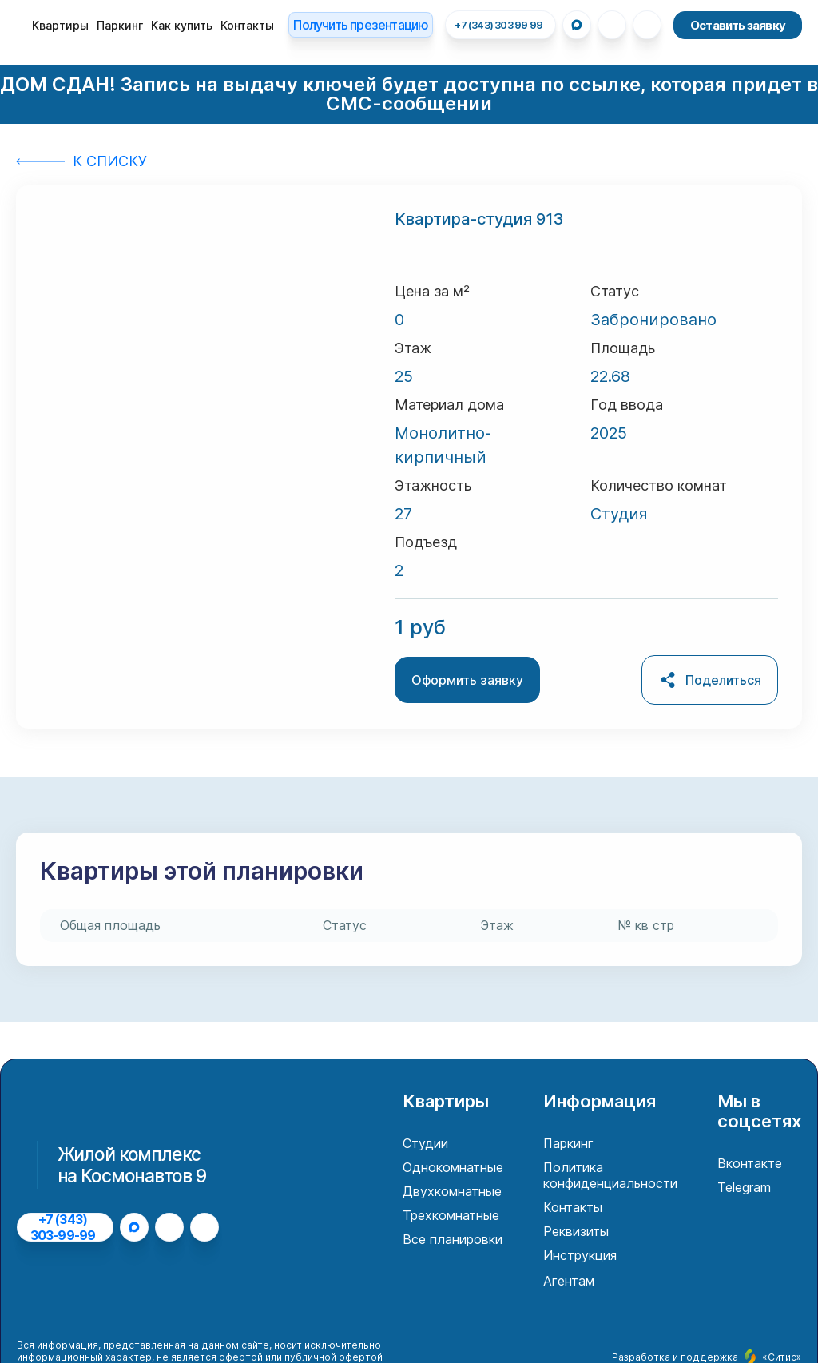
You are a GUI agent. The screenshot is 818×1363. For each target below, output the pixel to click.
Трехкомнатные (451, 1215)
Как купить (181, 25)
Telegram (744, 1187)
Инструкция (580, 1255)
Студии (425, 1143)
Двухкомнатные (452, 1191)
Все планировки (452, 1239)
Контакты (247, 25)
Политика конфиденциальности (610, 1175)
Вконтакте (749, 1163)
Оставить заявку (737, 25)
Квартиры (60, 25)
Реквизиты (576, 1231)
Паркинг (120, 25)
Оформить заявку (467, 680)
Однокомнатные (453, 1167)
